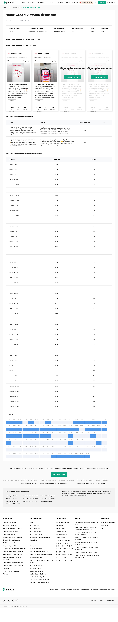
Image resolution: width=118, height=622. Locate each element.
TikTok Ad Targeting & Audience (12, 528)
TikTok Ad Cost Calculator (11, 543)
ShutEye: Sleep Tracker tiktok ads (48, 480)
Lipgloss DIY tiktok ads (102, 480)
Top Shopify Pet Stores (36, 571)
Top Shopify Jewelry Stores (38, 574)
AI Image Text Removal (36, 549)
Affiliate (5, 574)
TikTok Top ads (60, 528)
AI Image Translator (35, 546)
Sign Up (102, 2)
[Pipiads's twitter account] (8, 600)
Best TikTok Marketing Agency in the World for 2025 (86, 543)
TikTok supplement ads (46, 501)
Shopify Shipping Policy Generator (13, 565)
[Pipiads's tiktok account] (12, 600)
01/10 (70, 558)
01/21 (58, 558)
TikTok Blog (59, 525)
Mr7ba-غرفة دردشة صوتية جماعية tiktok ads (30, 483)
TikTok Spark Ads (35, 528)
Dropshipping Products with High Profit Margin (41, 561)
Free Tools (6, 568)
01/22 (70, 555)
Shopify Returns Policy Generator (13, 562)
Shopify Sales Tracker (9, 522)
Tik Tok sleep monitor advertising (48, 498)
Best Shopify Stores (35, 568)
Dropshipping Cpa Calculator (11, 540)
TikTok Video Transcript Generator (40, 537)
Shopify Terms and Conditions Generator (12, 558)
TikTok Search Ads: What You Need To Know (86, 524)
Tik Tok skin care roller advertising (31, 498)
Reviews (32, 543)
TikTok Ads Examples (62, 522)
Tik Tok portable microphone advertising (48, 496)
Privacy (93, 600)
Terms (101, 600)
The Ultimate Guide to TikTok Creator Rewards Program (86, 533)
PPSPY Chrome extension (11, 571)
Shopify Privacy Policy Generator (13, 551)
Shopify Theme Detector (10, 531)
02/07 (58, 555)
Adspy (31, 522)
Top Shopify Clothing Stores (38, 577)
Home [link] (5, 7)
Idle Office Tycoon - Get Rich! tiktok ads (30, 480)
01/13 (64, 558)
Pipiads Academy (61, 537)
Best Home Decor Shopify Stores (39, 583)
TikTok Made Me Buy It (36, 565)
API (102, 528)
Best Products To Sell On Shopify (39, 580)
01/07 (70, 560)
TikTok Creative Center (36, 534)
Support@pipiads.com (108, 522)
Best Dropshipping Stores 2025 (39, 551)
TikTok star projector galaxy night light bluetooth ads (31, 501)
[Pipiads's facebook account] (4, 600)
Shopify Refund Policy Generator (13, 554)
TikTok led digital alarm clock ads (14, 503)
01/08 (64, 560)
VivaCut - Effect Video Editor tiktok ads (49, 483)
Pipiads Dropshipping (36, 557)
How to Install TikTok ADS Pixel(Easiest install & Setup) (87, 556)
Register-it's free (72, 77)
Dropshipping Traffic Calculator (12, 537)
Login (95, 2)
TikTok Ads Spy (34, 525)
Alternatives (33, 540)
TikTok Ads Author (61, 534)
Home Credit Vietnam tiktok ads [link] (31, 7)
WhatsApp (104, 525)
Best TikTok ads (61, 531)
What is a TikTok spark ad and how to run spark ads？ (86, 548)
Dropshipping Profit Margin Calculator (14, 549)
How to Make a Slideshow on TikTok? (86, 552)
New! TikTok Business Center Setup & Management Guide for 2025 (86, 528)
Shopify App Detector (9, 534)
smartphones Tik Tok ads (12, 501)
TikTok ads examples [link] (14, 7)
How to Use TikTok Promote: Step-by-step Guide (86, 538)
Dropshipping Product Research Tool (41, 554)
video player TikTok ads (12, 496)
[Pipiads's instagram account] (16, 600)
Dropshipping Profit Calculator (12, 546)
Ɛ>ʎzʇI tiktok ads (62, 483)
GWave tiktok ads (100, 483)
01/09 (58, 560)
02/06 (64, 555)
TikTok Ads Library (35, 531)
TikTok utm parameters (10, 525)
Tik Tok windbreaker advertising (31, 496)
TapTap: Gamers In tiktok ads (66, 480)
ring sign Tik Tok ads (11, 498)
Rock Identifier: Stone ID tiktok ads (86, 480)
